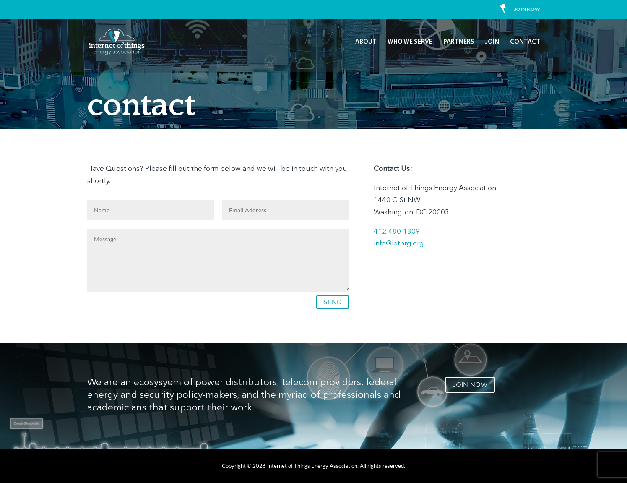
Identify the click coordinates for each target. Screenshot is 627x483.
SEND (332, 301)
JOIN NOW (470, 384)
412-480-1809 (397, 231)
